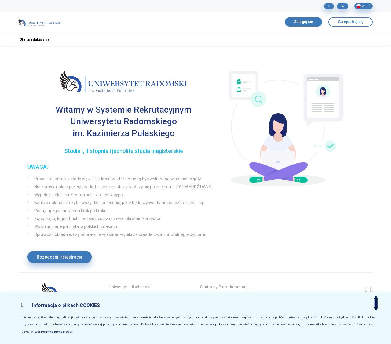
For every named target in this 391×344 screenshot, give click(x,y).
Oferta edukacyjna (34, 40)
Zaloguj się (303, 22)
